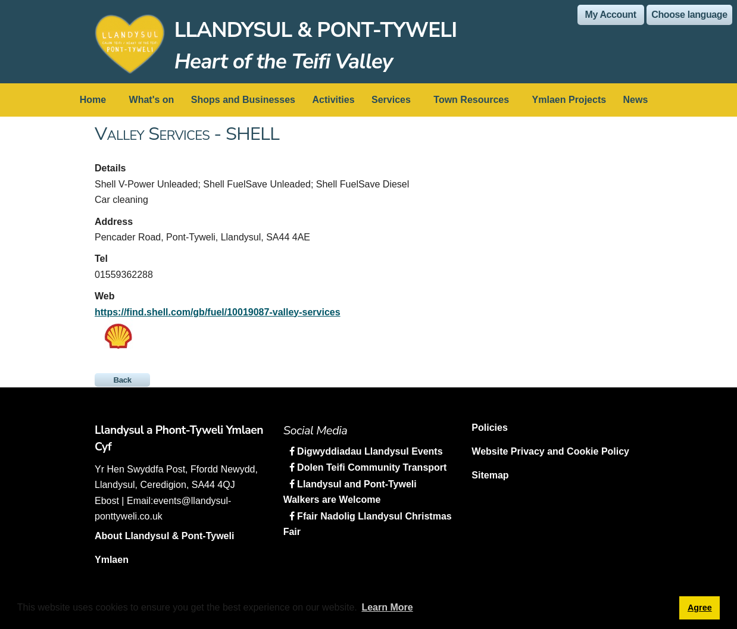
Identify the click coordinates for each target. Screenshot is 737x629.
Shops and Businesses (243, 100)
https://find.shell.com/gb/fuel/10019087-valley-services (218, 312)
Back (122, 379)
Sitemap (489, 475)
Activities (333, 100)
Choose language (689, 15)
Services (391, 100)
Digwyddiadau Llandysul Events (369, 451)
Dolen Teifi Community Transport (371, 467)
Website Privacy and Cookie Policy (550, 451)
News (635, 100)
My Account (610, 15)
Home (93, 100)
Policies (489, 428)
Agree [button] (700, 607)
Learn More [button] (387, 607)
